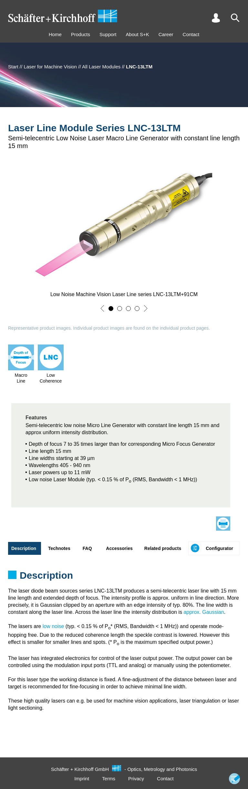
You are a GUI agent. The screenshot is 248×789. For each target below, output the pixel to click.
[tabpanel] (124, 577)
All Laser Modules (101, 66)
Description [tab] (23, 548)
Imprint (81, 778)
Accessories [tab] (119, 548)
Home (55, 34)
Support (108, 34)
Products (80, 34)
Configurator (219, 548)
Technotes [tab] (59, 548)
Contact (191, 34)
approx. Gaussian (203, 612)
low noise (53, 626)
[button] (102, 308)
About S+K (137, 34)
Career (166, 34)
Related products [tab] (162, 548)
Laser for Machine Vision (50, 66)
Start (13, 66)
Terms (108, 778)
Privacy (136, 778)
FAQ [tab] (87, 548)
